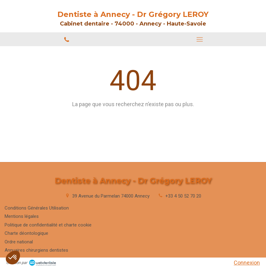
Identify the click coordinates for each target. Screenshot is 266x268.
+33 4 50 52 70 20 (183, 196)
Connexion (247, 262)
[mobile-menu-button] (199, 39)
